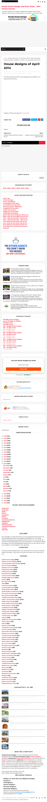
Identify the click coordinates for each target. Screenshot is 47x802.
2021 (5, 448)
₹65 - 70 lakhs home (9, 338)
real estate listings (30, 763)
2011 (5, 498)
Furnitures (5, 672)
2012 (5, 496)
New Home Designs (8, 596)
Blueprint (5, 676)
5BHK (22, 188)
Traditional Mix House (9, 664)
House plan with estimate (10, 632)
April (4, 484)
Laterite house (7, 658)
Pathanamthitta (7, 525)
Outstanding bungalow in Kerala (20, 269)
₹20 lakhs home (8, 325)
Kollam (4, 517)
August (5, 475)
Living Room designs (8, 612)
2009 (5, 503)
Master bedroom (7, 652)
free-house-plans (7, 586)
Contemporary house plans (12, 205)
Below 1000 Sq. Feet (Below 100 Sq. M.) (15, 215)
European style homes (9, 646)
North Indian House (8, 642)
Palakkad (5, 523)
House (9, 202)
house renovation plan (9, 656)
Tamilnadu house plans (10, 213)
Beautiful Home (7, 574)
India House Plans (35, 58)
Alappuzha (5, 508)
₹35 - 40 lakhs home (9, 329)
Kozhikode (5, 520)
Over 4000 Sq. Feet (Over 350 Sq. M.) (15, 223)
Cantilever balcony (8, 678)
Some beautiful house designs (18, 711)
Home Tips (6, 198)
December (6, 466)
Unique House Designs (9, 614)
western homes (7, 648)
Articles (4, 618)
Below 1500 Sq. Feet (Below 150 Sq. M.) (15, 217)
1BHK (4, 188)
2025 (5, 438)
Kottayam (5, 518)
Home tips (5, 668)
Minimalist (5, 650)
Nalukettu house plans (9, 674)
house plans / (12, 207)
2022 (5, 445)
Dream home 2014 (13, 58)
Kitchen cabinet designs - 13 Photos (20, 738)
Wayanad (5, 530)
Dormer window (7, 630)
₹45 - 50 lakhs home (9, 331)
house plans (11, 208)
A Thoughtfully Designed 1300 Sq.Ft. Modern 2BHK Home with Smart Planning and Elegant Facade (26, 296)
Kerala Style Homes (8, 590)
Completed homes (8, 608)
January (5, 491)
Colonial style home (8, 588)
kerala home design (8, 560)
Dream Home (6, 662)
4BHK (18, 188)
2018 (5, 454)
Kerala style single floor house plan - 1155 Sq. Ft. (23, 697)
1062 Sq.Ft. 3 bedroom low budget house (21, 731)
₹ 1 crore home (7, 349)
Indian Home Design (8, 602)
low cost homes (7, 644)
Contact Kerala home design (19, 304)
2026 (5, 436)
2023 (5, 443)
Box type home (7, 582)
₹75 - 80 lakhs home (9, 341)
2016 (5, 459)
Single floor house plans (11, 212)
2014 (5, 464)
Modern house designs (9, 562)
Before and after (7, 682)
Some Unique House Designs (18, 718)
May (4, 482)
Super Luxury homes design (11, 600)
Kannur (4, 513)
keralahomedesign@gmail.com (25, 792)
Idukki (4, 512)
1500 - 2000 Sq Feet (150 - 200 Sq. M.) (15, 218)
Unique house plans (9, 210)
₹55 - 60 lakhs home (9, 334)
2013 (5, 494)
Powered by (23, 375)
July (4, 477)
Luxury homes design (9, 576)
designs (8, 200)
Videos (23, 60)
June (4, 479)
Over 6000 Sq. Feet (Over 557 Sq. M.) (15, 225)
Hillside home (6, 670)
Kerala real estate (8, 680)
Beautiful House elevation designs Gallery (21, 691)
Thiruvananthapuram (8, 527)
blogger (42, 142)
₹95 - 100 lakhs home (10, 348)
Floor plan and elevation (10, 594)
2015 (5, 461)
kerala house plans (8, 666)
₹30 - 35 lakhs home (9, 328)
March (5, 486)
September (7, 473)
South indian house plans (10, 604)
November (6, 468)
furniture (5, 758)
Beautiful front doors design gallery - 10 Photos (23, 725)
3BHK (13, 188)
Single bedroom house (9, 684)
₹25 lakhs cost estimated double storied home (23, 745)
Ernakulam (5, 510)
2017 (5, 457)
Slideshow (17, 60)
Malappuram (6, 522)
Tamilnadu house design (10, 628)
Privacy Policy (7, 420)
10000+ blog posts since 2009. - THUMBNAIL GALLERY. (15, 798)
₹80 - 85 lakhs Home (9, 343)
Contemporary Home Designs (11, 564)
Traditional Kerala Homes (10, 598)
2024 (5, 441)
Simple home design (8, 640)
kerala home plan (8, 60)
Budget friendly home (9, 610)
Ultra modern (6, 622)
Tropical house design (9, 636)
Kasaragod (5, 515)
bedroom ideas (7, 626)
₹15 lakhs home (8, 323)
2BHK (9, 188)
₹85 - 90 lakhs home (9, 344)
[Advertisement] (23, 34)
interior (4, 580)
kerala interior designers (10, 654)
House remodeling (8, 660)
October (6, 470)
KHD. (3, 799)
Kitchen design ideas (9, 638)
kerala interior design (9, 606)
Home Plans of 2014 (24, 58)
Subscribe (23, 369)
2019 (5, 452)
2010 (5, 501)
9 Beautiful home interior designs (19, 704)
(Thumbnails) (25, 113)
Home (5, 58)
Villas (3, 584)
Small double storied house (11, 592)
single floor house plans (10, 620)
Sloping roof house (8, 568)
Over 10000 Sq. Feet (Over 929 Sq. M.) (15, 226)
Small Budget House (8, 578)
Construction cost (8, 616)
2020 (5, 450)
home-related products (23, 758)
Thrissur (4, 528)
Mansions (6, 228)
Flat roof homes (7, 566)
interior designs (35, 757)
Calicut (11, 520)
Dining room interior (8, 634)
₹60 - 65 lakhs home (9, 336)
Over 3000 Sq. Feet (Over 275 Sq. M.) (15, 221)
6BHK (27, 188)
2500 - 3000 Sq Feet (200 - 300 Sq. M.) (15, 220)
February (6, 489)
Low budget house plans (11, 203)
